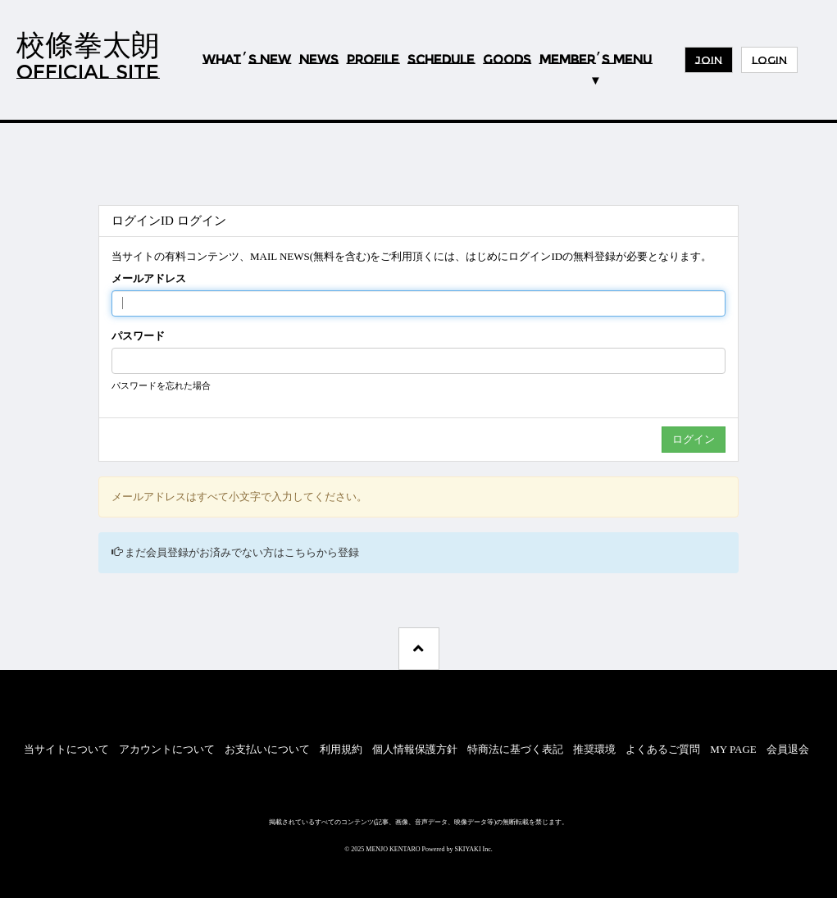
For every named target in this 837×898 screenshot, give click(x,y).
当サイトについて (66, 749)
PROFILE (373, 59)
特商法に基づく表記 (515, 749)
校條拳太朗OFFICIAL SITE (88, 55)
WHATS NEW (246, 59)
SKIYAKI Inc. (474, 849)
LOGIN (769, 59)
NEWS (319, 59)
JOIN (708, 59)
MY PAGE (733, 749)
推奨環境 (594, 749)
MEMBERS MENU (595, 59)
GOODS (507, 59)
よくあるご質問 (662, 749)
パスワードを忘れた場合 (161, 385)
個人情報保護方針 (414, 749)
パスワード (138, 336)
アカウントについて (167, 749)
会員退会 (787, 749)
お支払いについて (267, 749)
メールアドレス (148, 278)
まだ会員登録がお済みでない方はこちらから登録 (242, 552)
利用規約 (341, 749)
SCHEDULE (441, 59)
